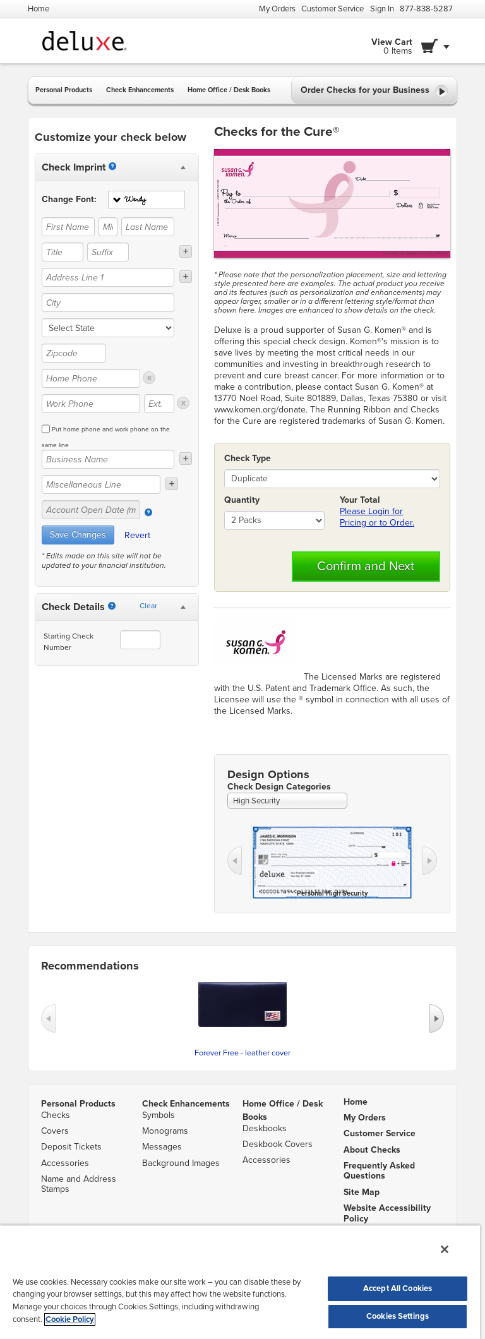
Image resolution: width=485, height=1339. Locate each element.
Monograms (165, 1131)
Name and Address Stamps (78, 1184)
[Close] (444, 1249)
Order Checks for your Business (374, 91)
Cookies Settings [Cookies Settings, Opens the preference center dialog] (397, 1316)
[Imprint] (112, 166)
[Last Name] (147, 226)
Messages (162, 1146)
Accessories (65, 1163)
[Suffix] (108, 252)
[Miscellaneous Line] (101, 484)
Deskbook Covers (277, 1144)
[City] (108, 302)
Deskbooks (264, 1128)
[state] (108, 327)
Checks (55, 1115)
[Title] (62, 252)
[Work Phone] (91, 403)
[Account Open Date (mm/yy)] (91, 509)
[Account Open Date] (148, 512)
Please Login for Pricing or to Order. (377, 517)
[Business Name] (108, 459)
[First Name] (68, 226)
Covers (55, 1131)
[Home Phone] (91, 378)
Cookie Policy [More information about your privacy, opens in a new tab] (69, 1319)
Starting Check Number (68, 642)
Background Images (181, 1163)
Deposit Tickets (71, 1146)
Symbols (158, 1115)
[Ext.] (159, 403)
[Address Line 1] (108, 277)
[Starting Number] (111, 605)
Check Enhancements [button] (140, 90)
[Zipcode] (74, 353)
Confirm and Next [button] (365, 566)
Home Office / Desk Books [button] (229, 90)
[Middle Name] (108, 226)
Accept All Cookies (397, 1288)
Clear (148, 605)
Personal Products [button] (63, 90)
